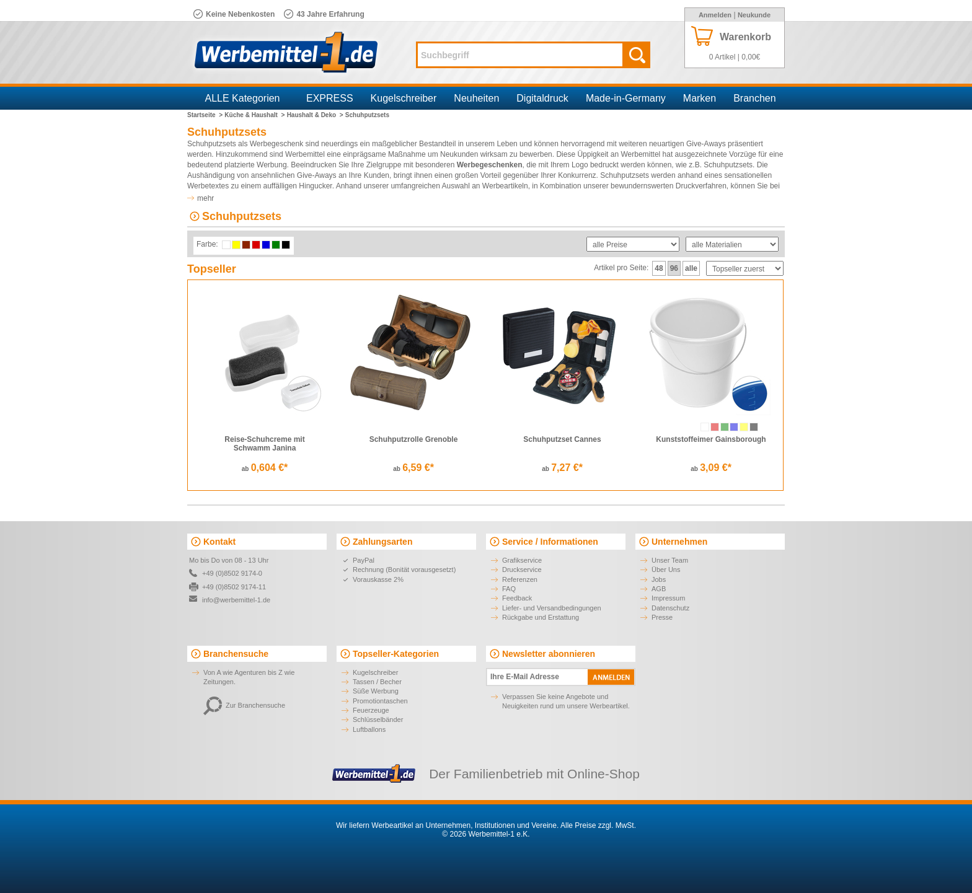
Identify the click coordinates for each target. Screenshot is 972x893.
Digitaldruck (542, 98)
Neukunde (754, 15)
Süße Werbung (376, 691)
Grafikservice (522, 560)
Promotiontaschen (380, 701)
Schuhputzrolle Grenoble (413, 439)
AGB (659, 588)
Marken (699, 98)
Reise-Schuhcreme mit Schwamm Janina (264, 443)
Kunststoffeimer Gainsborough (711, 439)
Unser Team (670, 560)
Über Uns (666, 569)
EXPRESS (329, 98)
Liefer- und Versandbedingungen (551, 608)
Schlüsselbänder (378, 719)
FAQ (509, 588)
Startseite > (205, 115)
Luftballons (369, 729)
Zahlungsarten (382, 542)
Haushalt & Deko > (315, 115)
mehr (205, 198)
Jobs (659, 579)
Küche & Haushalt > (254, 115)
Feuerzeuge (371, 710)
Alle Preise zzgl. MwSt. (598, 825)
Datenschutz (670, 608)
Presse (662, 617)
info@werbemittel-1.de (236, 600)
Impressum (668, 598)
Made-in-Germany (626, 98)
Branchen (754, 98)
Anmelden (715, 15)
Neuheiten (476, 98)
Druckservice (522, 569)
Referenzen (519, 579)
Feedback (517, 598)
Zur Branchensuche (244, 705)
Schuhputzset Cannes (562, 439)
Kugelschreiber (404, 98)
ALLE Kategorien (242, 98)
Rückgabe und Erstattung (540, 617)
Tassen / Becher (377, 681)
